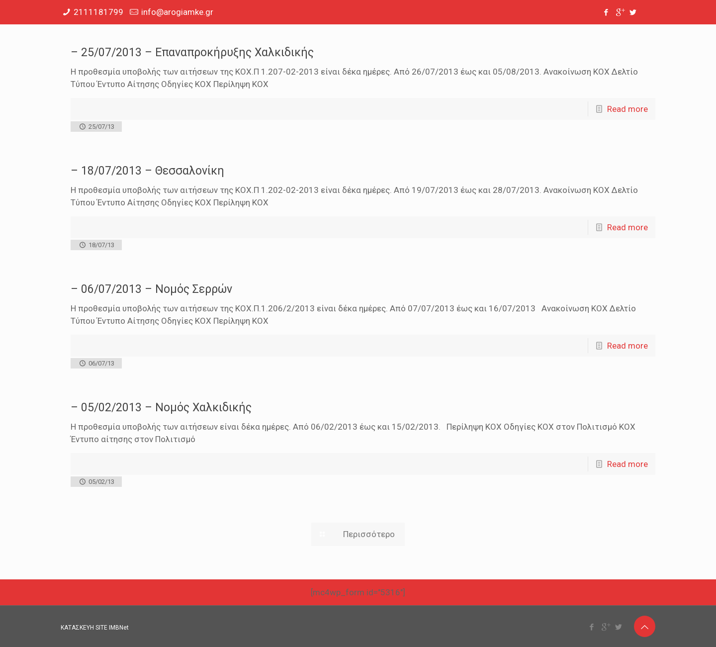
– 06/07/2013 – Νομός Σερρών (151, 289)
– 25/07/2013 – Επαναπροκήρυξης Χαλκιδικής (192, 52)
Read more (627, 109)
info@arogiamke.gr (177, 12)
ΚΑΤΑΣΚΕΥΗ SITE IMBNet (95, 627)
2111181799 (98, 12)
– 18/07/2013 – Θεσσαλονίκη (147, 171)
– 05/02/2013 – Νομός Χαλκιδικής (161, 407)
